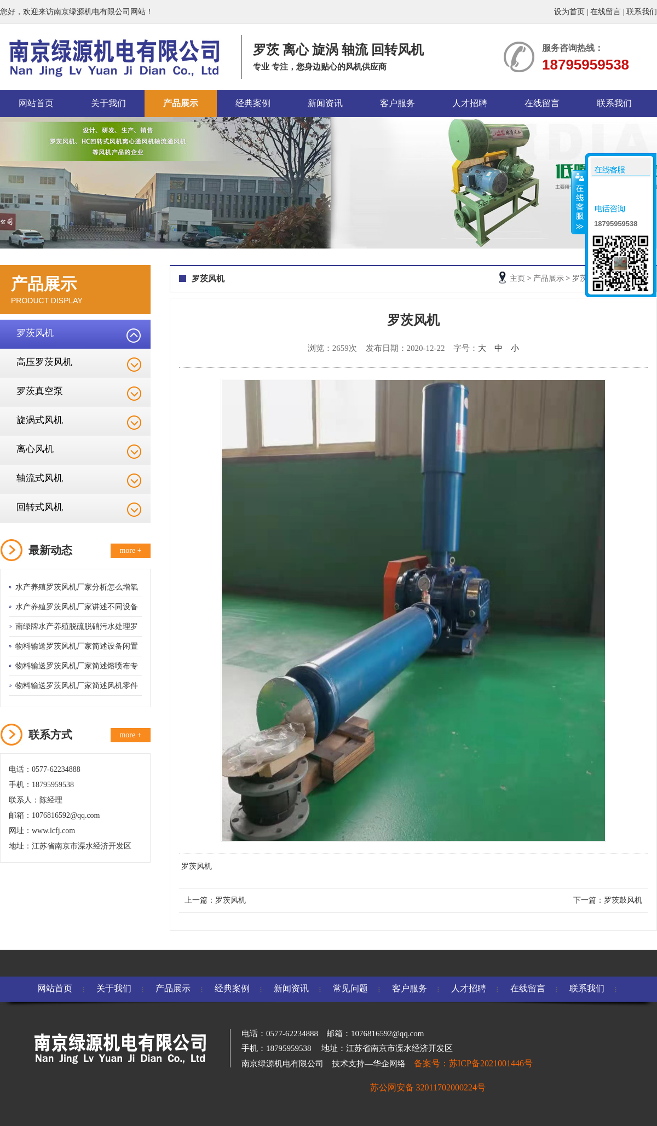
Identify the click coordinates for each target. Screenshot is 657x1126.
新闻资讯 (325, 103)
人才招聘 (469, 103)
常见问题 (350, 988)
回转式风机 (39, 507)
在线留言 (605, 12)
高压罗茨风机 (44, 362)
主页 (517, 278)
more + (130, 550)
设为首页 (569, 12)
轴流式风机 (39, 478)
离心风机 (35, 449)
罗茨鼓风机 (623, 900)
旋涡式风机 (39, 420)
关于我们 (108, 103)
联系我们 (641, 12)
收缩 (578, 202)
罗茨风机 (35, 333)
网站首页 (36, 103)
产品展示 (180, 103)
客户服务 (397, 103)
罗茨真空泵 (39, 391)
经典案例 (252, 103)
